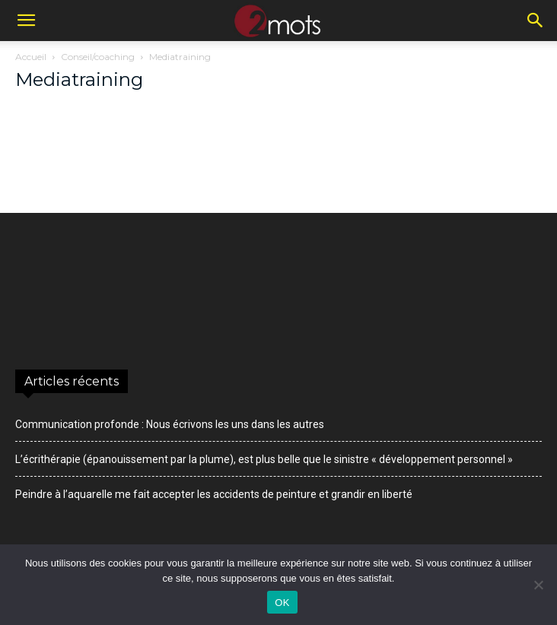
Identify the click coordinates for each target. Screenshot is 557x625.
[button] (26, 20)
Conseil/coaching (98, 56)
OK (282, 602)
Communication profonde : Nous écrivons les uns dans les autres (169, 424)
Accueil (30, 56)
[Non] (538, 584)
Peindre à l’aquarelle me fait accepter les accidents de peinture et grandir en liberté (213, 494)
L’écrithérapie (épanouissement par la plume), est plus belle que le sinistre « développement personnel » (264, 459)
